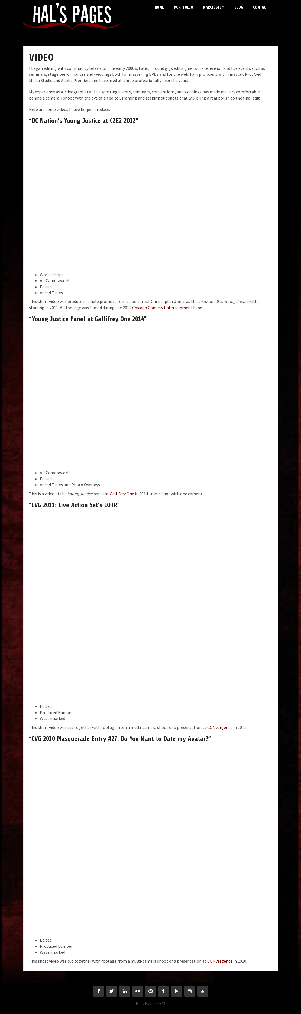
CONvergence (219, 727)
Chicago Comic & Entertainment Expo (167, 307)
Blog (238, 7)
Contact (260, 7)
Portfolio (183, 7)
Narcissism (213, 7)
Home (159, 7)
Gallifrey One (122, 493)
